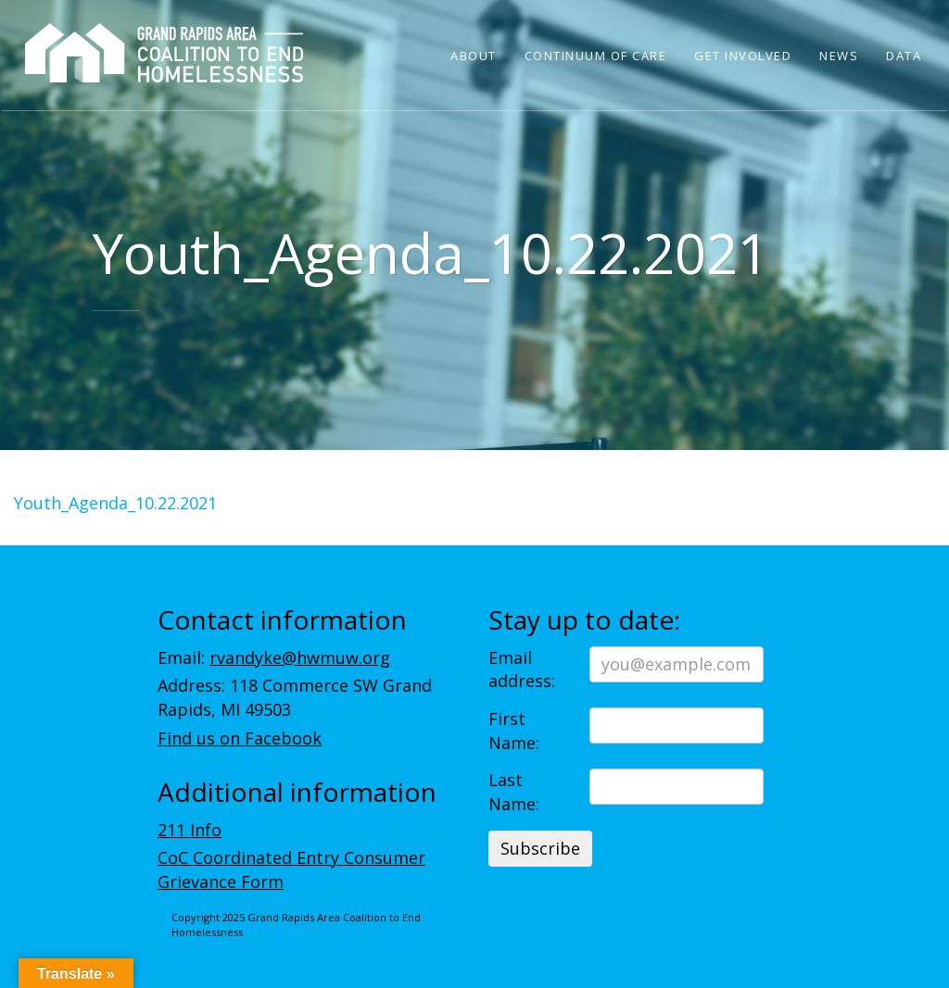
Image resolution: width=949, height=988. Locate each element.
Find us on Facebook (240, 738)
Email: (274, 657)
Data (903, 55)
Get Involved (742, 55)
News (838, 55)
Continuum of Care (596, 55)
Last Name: (513, 792)
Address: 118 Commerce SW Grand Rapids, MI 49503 (295, 697)
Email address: (521, 669)
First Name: (513, 730)
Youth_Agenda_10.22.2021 (115, 503)
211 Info (189, 830)
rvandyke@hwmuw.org (299, 657)
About (473, 55)
